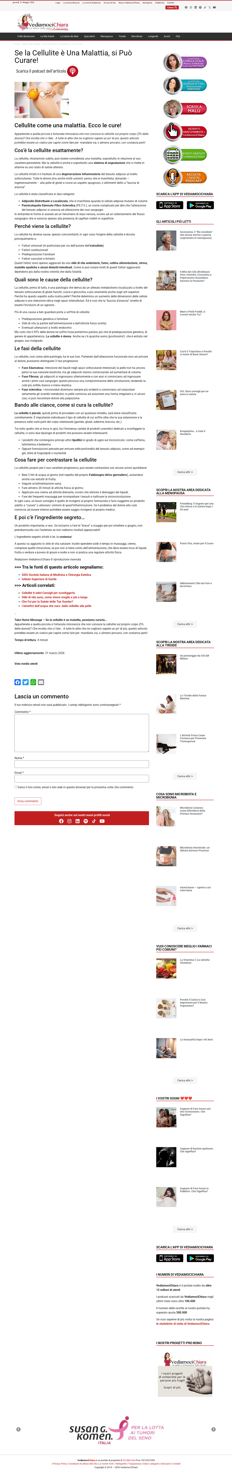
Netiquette (121, 1463)
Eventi (167, 36)
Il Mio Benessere (26, 36)
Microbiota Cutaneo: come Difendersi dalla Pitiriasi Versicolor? (192, 810)
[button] (185, 472)
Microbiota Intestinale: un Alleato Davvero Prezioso (195, 849)
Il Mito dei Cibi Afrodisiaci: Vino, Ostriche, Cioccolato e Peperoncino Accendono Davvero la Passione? (196, 276)
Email (19, 772)
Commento (22, 712)
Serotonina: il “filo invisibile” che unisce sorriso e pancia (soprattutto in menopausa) (196, 235)
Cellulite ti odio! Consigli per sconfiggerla (48, 593)
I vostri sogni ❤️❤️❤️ (174, 1098)
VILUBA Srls (129, 1460)
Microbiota (136, 36)
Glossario (166, 1463)
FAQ (178, 36)
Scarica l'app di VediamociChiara (184, 194)
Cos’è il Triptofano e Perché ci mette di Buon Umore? (196, 353)
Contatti (176, 1463)
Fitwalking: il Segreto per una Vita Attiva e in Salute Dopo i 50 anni (197, 506)
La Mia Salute (47, 36)
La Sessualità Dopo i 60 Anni (196, 1039)
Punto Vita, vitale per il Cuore (197, 543)
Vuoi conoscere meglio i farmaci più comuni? (184, 947)
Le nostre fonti (106, 1463)
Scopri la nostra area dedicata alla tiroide (183, 643)
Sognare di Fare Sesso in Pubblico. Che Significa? (194, 1190)
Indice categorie (151, 1463)
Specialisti (89, 36)
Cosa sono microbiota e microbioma (176, 795)
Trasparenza (134, 1463)
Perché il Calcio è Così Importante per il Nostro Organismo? (194, 1002)
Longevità (153, 36)
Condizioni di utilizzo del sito (83, 1463)
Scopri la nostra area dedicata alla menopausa (183, 491)
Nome (19, 758)
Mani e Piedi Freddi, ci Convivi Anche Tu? (192, 313)
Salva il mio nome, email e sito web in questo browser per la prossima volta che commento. (76, 787)
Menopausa (107, 36)
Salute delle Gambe (31, 44)
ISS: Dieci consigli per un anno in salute (194, 393)
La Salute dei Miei (69, 36)
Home (17, 44)
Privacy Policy (60, 1463)
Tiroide (122, 36)
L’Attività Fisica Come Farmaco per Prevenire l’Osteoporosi (193, 738)
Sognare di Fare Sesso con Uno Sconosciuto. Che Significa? (195, 1111)
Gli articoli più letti (173, 221)
